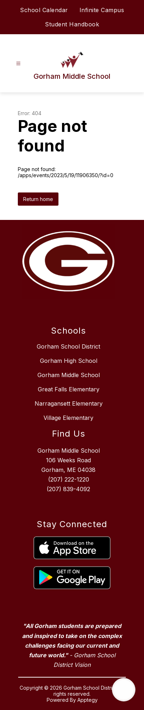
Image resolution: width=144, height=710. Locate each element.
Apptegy (87, 700)
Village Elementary (68, 417)
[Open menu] (18, 64)
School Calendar (44, 10)
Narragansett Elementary (69, 403)
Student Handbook (72, 24)
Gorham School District (68, 346)
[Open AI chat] (124, 690)
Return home (38, 199)
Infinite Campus (101, 10)
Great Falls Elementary (68, 389)
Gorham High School (68, 360)
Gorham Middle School (68, 375)
